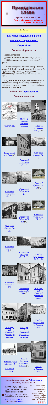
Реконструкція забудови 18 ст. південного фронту (10, 366)
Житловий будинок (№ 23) (9, 284)
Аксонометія (9, 126)
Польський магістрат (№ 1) (38, 128)
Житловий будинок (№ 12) (24, 219)
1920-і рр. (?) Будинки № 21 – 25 (38, 256)
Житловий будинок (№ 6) (24, 191)
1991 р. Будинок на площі (38, 368)
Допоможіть (36, 380)
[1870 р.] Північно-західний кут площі (24, 122)
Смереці (19, 401)
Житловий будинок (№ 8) (38, 185)
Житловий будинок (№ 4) (38, 155)
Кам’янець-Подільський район (24, 35)
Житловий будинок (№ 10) (9, 228)
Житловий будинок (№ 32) (24, 291)
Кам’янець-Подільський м (24, 40)
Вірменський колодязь (9, 154)
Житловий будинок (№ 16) (9, 248)
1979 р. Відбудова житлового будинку (24, 362)
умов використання (13, 399)
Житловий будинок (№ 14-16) (38, 216)
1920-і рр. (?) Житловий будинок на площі (38, 293)
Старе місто (24, 45)
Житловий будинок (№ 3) (24, 162)
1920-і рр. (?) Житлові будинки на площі (38, 323)
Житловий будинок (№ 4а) (9, 193)
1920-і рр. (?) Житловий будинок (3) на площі (9, 332)
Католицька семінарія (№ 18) (24, 254)
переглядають (30, 91)
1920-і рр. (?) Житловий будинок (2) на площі (24, 332)
